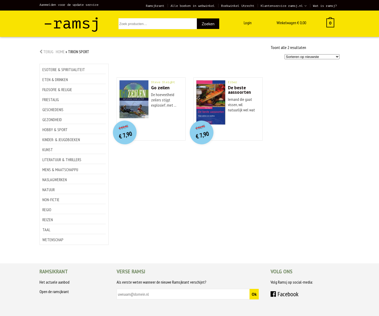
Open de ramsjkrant (54, 291)
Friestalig (50, 99)
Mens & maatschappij (60, 169)
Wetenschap (52, 239)
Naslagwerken (54, 179)
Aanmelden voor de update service (68, 4)
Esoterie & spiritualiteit (63, 69)
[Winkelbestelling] (312, 56)
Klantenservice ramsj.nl (282, 6)
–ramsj (71, 23)
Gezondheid (52, 119)
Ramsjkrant (155, 6)
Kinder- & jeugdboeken (61, 139)
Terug (46, 51)
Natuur (48, 189)
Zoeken (208, 23)
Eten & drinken (55, 79)
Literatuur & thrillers (61, 159)
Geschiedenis (52, 109)
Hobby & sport (55, 129)
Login (248, 22)
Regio (46, 209)
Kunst (47, 149)
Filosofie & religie (57, 89)
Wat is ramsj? (325, 6)
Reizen (47, 219)
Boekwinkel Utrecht (237, 6)
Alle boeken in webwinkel (193, 6)
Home (60, 51)
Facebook (284, 294)
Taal (46, 229)
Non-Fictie (50, 199)
